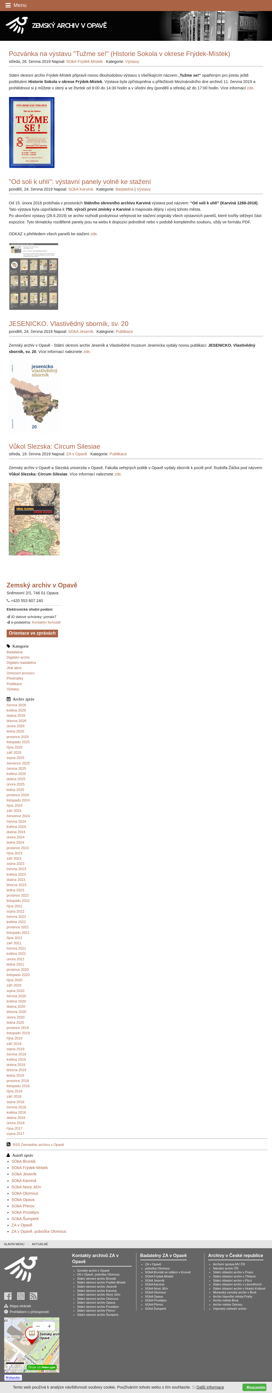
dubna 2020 (16, 1006)
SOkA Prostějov (25, 1212)
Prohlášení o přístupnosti (29, 1312)
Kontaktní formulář (46, 622)
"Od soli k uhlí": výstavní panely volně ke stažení (80, 181)
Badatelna (15, 652)
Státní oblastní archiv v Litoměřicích (237, 1284)
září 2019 (14, 1044)
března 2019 (16, 1070)
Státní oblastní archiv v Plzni (232, 1280)
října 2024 (14, 805)
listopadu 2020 (18, 975)
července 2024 (18, 816)
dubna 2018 (16, 1118)
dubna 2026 (16, 715)
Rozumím (256, 1387)
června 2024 (16, 821)
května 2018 (16, 1112)
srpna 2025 (15, 758)
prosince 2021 (18, 927)
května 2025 (16, 774)
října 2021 (14, 938)
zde (250, 88)
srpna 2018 (15, 1102)
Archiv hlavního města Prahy (232, 1296)
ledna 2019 (15, 1075)
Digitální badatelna (21, 663)
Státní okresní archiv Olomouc (97, 1298)
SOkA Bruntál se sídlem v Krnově (168, 1272)
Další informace (210, 1387)
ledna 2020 (15, 1022)
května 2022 (16, 922)
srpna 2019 (15, 1049)
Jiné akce (14, 668)
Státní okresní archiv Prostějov (98, 1306)
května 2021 (16, 953)
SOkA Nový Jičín (26, 1187)
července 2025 (18, 763)
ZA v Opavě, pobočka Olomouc (39, 1231)
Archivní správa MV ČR (229, 1264)
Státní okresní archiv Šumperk (97, 1314)
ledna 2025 (15, 790)
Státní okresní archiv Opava (96, 1302)
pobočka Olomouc (157, 1268)
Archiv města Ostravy (227, 1304)
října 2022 (14, 906)
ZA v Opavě (22, 1225)
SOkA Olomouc (25, 1193)
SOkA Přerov (23, 1206)
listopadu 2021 (18, 933)
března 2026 (16, 721)
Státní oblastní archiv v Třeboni (234, 1276)
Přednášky (15, 678)
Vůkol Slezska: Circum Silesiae (54, 446)
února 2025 (16, 784)
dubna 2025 (16, 779)
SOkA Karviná (24, 1180)
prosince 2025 (18, 737)
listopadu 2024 (18, 800)
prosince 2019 (18, 1028)
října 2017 (14, 1128)
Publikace (14, 684)
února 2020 (16, 1017)
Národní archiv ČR (225, 1268)
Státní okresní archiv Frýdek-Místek (101, 1282)
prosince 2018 (18, 1081)
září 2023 (14, 858)
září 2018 (14, 1096)
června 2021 (16, 948)
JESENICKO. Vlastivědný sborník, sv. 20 (68, 323)
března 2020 (16, 1012)
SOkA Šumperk (25, 1218)
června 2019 (16, 1054)
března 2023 (16, 885)
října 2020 (14, 980)
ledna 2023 (15, 890)
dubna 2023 (16, 880)
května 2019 (16, 1059)
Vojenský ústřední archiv (229, 1308)
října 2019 (14, 1038)
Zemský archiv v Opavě (93, 1270)
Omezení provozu (21, 673)
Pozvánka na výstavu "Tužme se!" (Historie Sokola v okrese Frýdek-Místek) (119, 53)
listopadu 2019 (18, 1033)
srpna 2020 (15, 991)
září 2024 (14, 811)
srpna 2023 (15, 864)
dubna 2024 (16, 832)
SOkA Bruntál (23, 1161)
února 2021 (16, 959)
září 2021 (14, 943)
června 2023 (16, 869)
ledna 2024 (15, 842)
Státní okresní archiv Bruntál (96, 1278)
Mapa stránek (20, 1306)
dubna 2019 (16, 1065)
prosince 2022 (18, 895)
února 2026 (16, 726)
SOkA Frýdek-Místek (30, 1167)
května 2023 (16, 874)
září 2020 (14, 985)
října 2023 (14, 853)
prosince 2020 (18, 969)
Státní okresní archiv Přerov (96, 1310)
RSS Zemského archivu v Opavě (38, 1145)
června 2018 (16, 1107)
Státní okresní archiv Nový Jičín (98, 1294)
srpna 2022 (15, 911)
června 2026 (16, 705)
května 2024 (16, 827)
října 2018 (14, 1091)
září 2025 (14, 752)
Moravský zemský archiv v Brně (234, 1292)
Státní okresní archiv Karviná (97, 1290)
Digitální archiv (18, 657)
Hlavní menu (14, 1244)
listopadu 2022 (18, 901)
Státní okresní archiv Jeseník (97, 1286)
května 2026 (16, 710)
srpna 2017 (15, 1134)
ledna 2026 (15, 731)
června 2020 (16, 996)
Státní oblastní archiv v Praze (233, 1272)
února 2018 (16, 1123)
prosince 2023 (18, 848)
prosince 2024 (18, 795)
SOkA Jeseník (24, 1174)
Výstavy (13, 689)
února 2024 (16, 837)
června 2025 (16, 768)
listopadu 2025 (18, 742)
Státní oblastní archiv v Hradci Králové (239, 1288)
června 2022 (16, 917)
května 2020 (16, 1001)
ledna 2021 (15, 964)
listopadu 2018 (18, 1086)
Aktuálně (40, 1244)
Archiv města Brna (225, 1300)
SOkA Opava (23, 1199)
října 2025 (14, 747)
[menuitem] (18, 1244)
